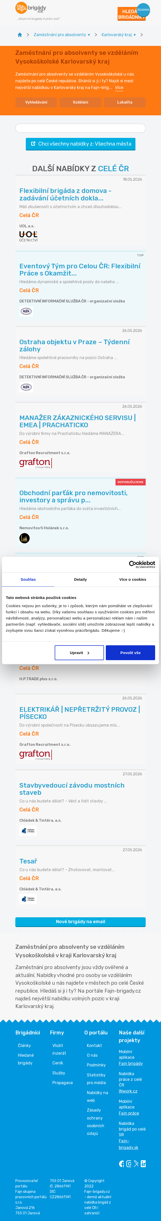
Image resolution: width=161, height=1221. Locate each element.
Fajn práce (129, 1113)
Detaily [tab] (80, 579)
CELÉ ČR (113, 168)
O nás (92, 1055)
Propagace (62, 1082)
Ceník (57, 1063)
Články (24, 1045)
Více (119, 87)
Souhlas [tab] (28, 579)
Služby (58, 1073)
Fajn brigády (131, 1063)
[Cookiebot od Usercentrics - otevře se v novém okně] (132, 564)
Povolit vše (130, 652)
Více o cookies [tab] (132, 579)
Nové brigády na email (80, 921)
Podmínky (96, 1065)
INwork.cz (128, 1091)
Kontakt (94, 1045)
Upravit (79, 652)
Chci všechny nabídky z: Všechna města (80, 143)
